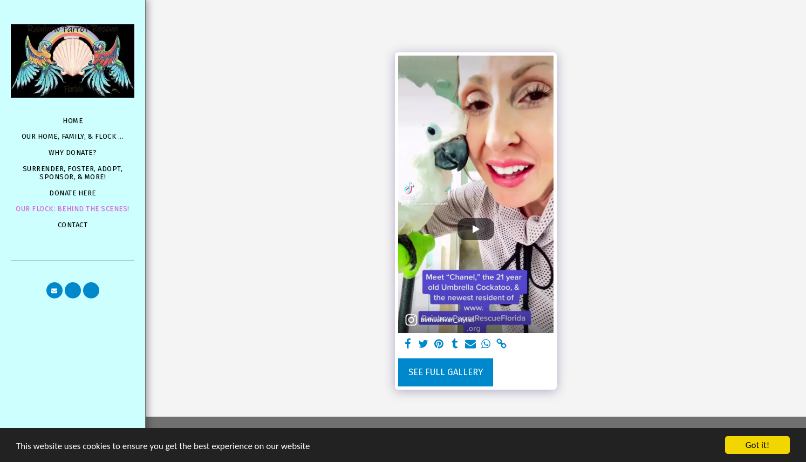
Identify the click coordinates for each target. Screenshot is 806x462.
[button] (54, 290)
